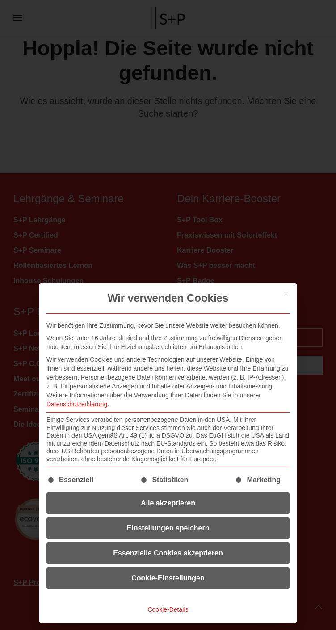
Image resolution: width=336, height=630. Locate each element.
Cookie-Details (167, 609)
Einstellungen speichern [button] (168, 528)
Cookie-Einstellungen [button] (168, 578)
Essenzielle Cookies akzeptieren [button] (168, 553)
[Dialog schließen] (286, 294)
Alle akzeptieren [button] (168, 503)
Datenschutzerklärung (76, 404)
